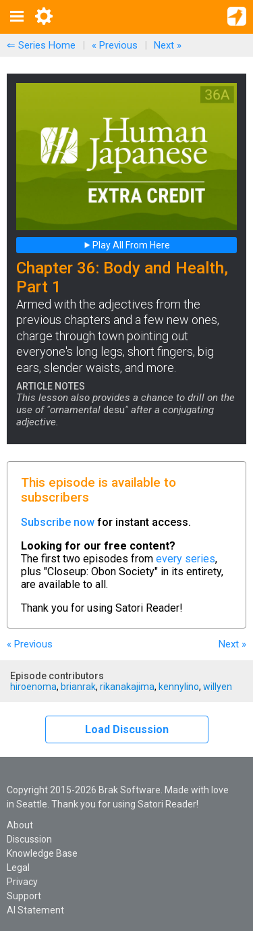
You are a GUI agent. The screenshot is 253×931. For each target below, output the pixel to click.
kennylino (179, 686)
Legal (18, 867)
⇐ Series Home (41, 45)
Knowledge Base (42, 853)
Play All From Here (127, 245)
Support (24, 895)
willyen (217, 686)
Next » (167, 45)
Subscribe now (57, 522)
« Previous (115, 45)
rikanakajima (127, 686)
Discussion (29, 839)
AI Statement (35, 910)
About (20, 825)
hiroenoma (33, 686)
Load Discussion (127, 729)
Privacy (22, 881)
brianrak (78, 686)
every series (185, 558)
